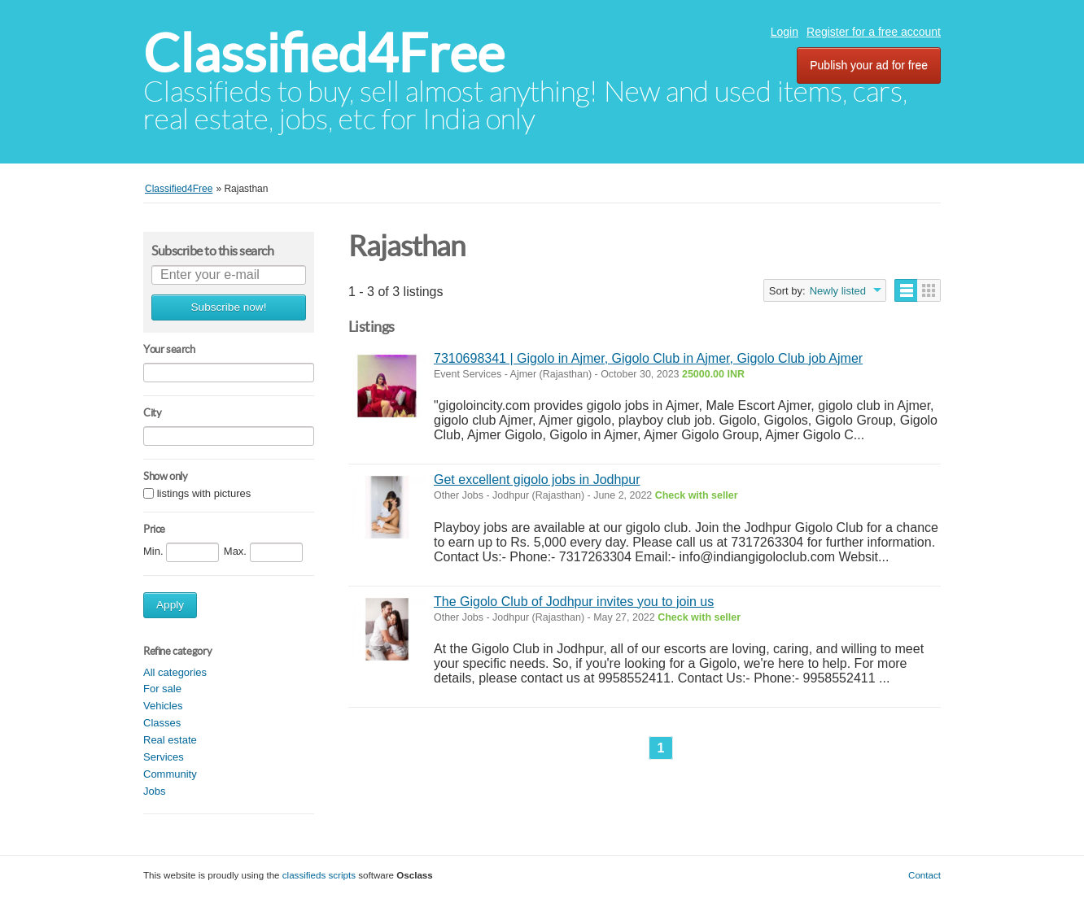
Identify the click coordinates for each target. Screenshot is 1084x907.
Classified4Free (324, 53)
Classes (162, 723)
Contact (924, 875)
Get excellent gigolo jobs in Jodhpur (537, 479)
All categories (175, 672)
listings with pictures (204, 493)
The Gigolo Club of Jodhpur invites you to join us (574, 601)
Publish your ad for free (869, 65)
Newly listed (838, 291)
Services (163, 757)
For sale (162, 688)
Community (170, 774)
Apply (170, 605)
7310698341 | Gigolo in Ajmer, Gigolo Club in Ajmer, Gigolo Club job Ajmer (648, 358)
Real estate (170, 740)
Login (784, 31)
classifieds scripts (319, 875)
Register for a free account (873, 31)
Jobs (154, 791)
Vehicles (162, 706)
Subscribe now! (229, 307)
